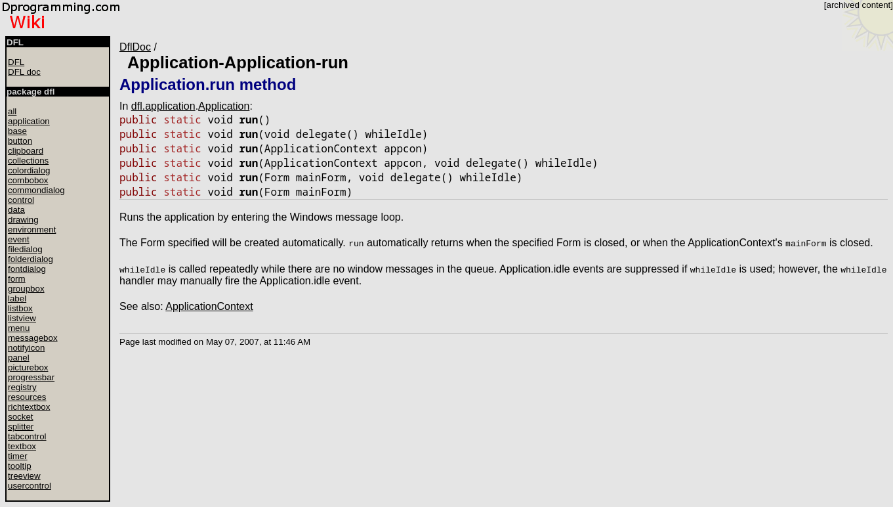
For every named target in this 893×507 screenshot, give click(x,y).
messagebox (33, 338)
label (17, 298)
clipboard (25, 151)
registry (22, 387)
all (12, 111)
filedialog (25, 249)
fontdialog (27, 269)
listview (22, 318)
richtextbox (29, 407)
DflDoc (135, 47)
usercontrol (29, 486)
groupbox (26, 289)
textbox (22, 446)
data (16, 210)
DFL (16, 62)
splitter (20, 426)
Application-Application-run (237, 62)
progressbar (31, 377)
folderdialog (30, 259)
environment (32, 229)
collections (28, 160)
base (17, 131)
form (17, 279)
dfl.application (163, 106)
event (19, 239)
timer (18, 456)
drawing (23, 220)
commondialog (36, 190)
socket (20, 417)
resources (27, 397)
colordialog (29, 170)
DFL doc (24, 72)
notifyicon (26, 348)
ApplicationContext (209, 306)
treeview (24, 476)
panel (19, 358)
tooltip (19, 466)
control (21, 200)
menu (19, 328)
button (20, 141)
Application (223, 106)
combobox (28, 180)
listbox (20, 308)
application (29, 121)
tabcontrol (27, 436)
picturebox (28, 367)
